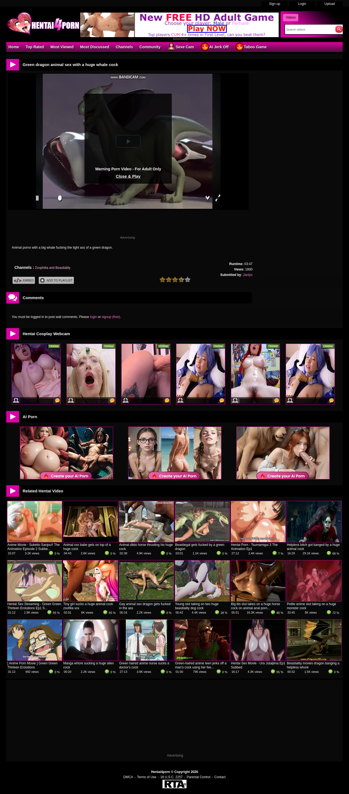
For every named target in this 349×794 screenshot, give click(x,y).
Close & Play (128, 176)
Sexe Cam (180, 46)
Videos (291, 17)
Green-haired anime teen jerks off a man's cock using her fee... (201, 665)
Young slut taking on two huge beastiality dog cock (197, 606)
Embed (24, 280)
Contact (219, 777)
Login (302, 4)
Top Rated (35, 47)
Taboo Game (251, 46)
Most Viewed (62, 47)
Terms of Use (147, 777)
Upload (329, 4)
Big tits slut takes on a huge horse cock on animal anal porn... (255, 606)
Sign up (274, 4)
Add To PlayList (56, 280)
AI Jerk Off (214, 46)
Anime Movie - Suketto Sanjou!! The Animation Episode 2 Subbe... (33, 547)
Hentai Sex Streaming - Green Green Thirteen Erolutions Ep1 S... (34, 606)
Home (13, 47)
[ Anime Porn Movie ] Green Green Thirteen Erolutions (32, 665)
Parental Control (198, 777)
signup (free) (111, 317)
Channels (124, 47)
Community (149, 47)
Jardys (247, 275)
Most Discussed (94, 47)
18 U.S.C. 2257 (171, 777)
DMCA (128, 777)
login (93, 317)
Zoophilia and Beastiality (52, 268)
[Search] (309, 29)
